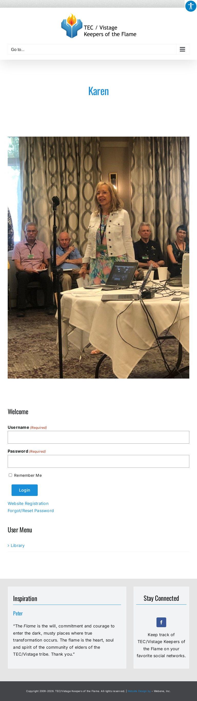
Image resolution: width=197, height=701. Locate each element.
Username (27, 427)
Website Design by (139, 691)
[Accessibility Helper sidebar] (191, 6)
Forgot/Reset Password (31, 510)
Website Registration (28, 503)
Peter (18, 613)
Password (27, 451)
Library (18, 545)
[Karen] (98, 258)
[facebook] (161, 622)
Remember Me (28, 475)
